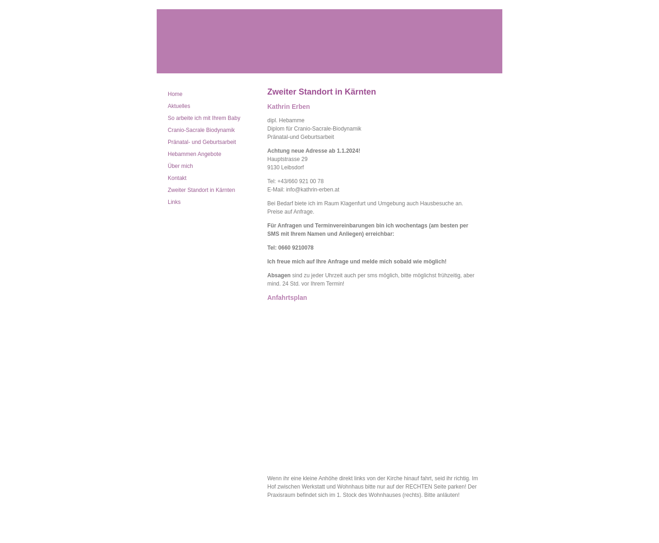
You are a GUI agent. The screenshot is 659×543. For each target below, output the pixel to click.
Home (175, 94)
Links (174, 202)
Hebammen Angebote (194, 154)
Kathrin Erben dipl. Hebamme (329, 41)
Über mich (180, 166)
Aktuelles (179, 106)
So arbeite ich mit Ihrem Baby (204, 118)
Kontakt (177, 178)
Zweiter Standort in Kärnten (201, 190)
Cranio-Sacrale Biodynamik (201, 130)
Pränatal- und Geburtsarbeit (202, 142)
